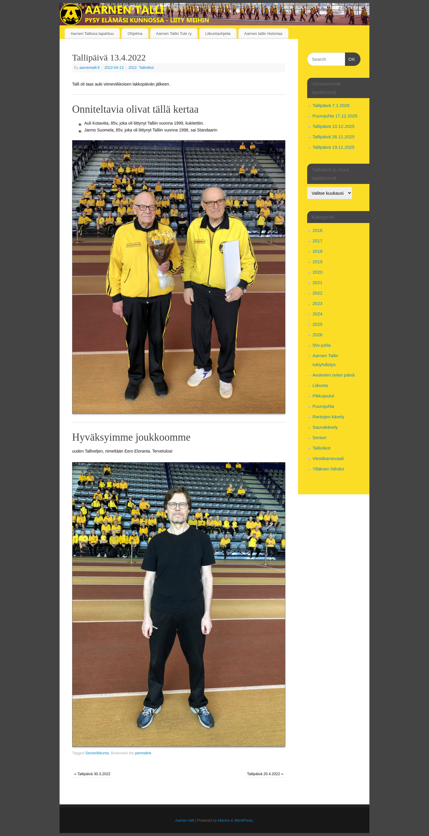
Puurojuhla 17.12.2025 (335, 115)
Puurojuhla (323, 406)
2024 (317, 313)
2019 (317, 261)
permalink (143, 753)
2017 (317, 240)
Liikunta (320, 385)
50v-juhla (322, 345)
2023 (317, 303)
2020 (317, 272)
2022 (132, 68)
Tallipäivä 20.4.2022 (265, 774)
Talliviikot (146, 68)
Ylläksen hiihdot (328, 468)
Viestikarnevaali (328, 458)
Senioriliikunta (97, 753)
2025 (317, 324)
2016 (317, 230)
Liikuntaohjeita (218, 33)
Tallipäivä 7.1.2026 (331, 105)
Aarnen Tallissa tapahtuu (92, 33)
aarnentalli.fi (89, 68)
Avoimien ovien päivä (334, 374)
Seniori (320, 437)
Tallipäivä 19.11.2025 (334, 147)
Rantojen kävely (328, 416)
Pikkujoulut (323, 395)
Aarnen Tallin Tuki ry (174, 33)
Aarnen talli (184, 820)
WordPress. (244, 820)
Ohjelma (135, 33)
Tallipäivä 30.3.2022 (92, 774)
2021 (317, 282)
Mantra (224, 820)
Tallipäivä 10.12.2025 (334, 126)
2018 (317, 251)
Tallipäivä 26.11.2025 (334, 136)
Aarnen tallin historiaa (263, 33)
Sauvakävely (325, 427)
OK (350, 58)
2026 (317, 334)
